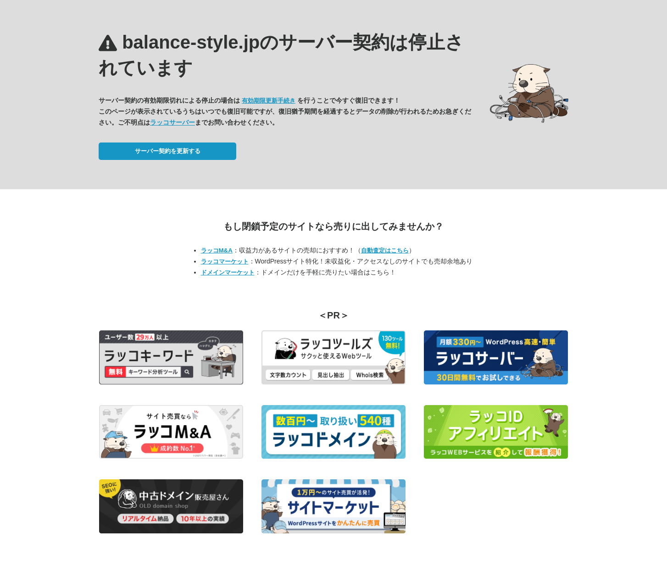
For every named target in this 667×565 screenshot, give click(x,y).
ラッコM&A (217, 250)
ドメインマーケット (228, 272)
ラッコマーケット (225, 261)
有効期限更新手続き (268, 100)
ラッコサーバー (172, 122)
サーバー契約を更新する (167, 151)
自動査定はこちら (385, 250)
